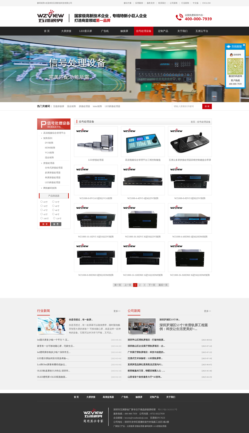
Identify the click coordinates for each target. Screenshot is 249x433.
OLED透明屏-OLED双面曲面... (52, 377)
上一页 (127, 285)
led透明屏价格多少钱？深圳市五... (54, 352)
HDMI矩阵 (50, 148)
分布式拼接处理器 (54, 168)
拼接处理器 (84, 106)
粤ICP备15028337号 (167, 409)
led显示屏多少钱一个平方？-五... (53, 340)
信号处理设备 (143, 31)
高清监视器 (108, 397)
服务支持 (151, 3)
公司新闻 (173, 3)
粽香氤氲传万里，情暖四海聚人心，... (146, 371)
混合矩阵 (71, 106)
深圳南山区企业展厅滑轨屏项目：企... (146, 346)
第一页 (117, 285)
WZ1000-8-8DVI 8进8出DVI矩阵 (189, 198)
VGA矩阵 (49, 152)
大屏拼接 (66, 31)
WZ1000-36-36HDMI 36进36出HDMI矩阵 (190, 275)
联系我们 (162, 3)
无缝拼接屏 (59, 106)
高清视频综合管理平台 (54, 133)
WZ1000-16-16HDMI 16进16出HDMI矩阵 (143, 275)
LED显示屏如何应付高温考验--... (53, 358)
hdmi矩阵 (97, 106)
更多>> (117, 311)
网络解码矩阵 (50, 188)
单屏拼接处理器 (53, 177)
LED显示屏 (85, 31)
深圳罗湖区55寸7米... (169, 319)
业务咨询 (235, 55)
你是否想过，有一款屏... (81, 319)
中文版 (196, 3)
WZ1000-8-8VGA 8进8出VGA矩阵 (96, 198)
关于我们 (182, 31)
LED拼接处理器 (112, 106)
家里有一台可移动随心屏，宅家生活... (55, 346)
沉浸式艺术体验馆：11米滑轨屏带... (145, 358)
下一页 (151, 285)
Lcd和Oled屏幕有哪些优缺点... (52, 364)
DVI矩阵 (49, 143)
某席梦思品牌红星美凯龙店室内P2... (145, 364)
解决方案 (127, 3)
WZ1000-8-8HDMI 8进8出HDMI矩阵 (95, 275)
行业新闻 (185, 3)
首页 (193, 122)
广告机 (105, 31)
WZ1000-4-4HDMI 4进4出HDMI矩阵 (189, 237)
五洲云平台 (201, 31)
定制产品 (163, 31)
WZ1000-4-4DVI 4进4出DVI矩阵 (142, 198)
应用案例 (139, 3)
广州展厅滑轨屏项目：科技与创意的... (146, 352)
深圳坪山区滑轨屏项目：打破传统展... (146, 340)
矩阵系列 (47, 138)
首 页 (47, 31)
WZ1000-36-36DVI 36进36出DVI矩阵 (143, 237)
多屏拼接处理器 (53, 172)
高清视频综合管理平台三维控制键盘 (143, 160)
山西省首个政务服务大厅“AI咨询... (145, 377)
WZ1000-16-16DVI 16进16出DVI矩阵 (96, 237)
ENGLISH (206, 3)
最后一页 (163, 285)
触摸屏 (124, 31)
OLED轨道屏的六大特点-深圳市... (53, 371)
